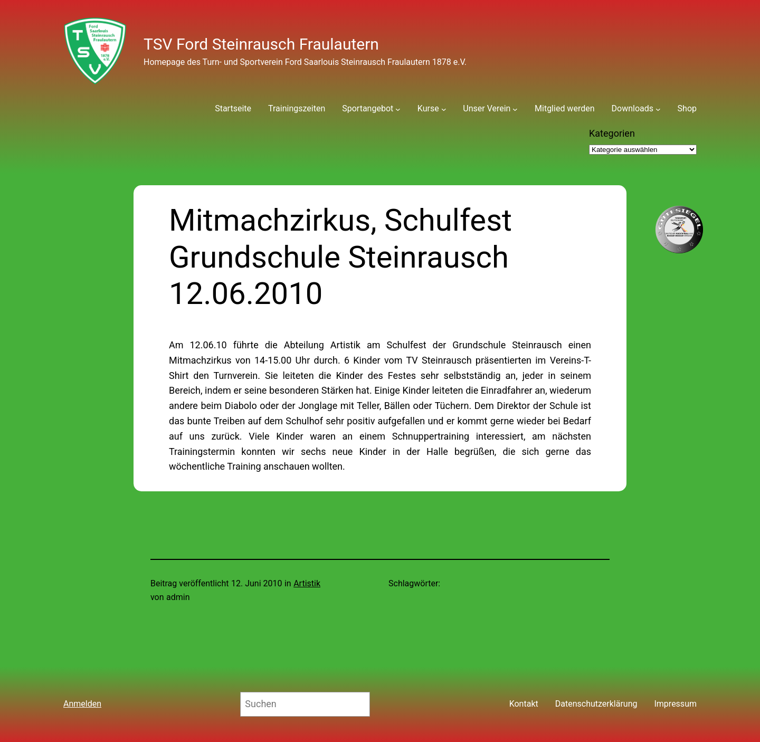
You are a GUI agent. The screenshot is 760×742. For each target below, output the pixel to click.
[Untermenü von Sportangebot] (398, 108)
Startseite (233, 108)
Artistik (306, 583)
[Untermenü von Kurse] (443, 108)
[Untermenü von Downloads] (658, 108)
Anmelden (82, 704)
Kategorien (612, 133)
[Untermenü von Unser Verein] (515, 108)
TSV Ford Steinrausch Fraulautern (261, 44)
